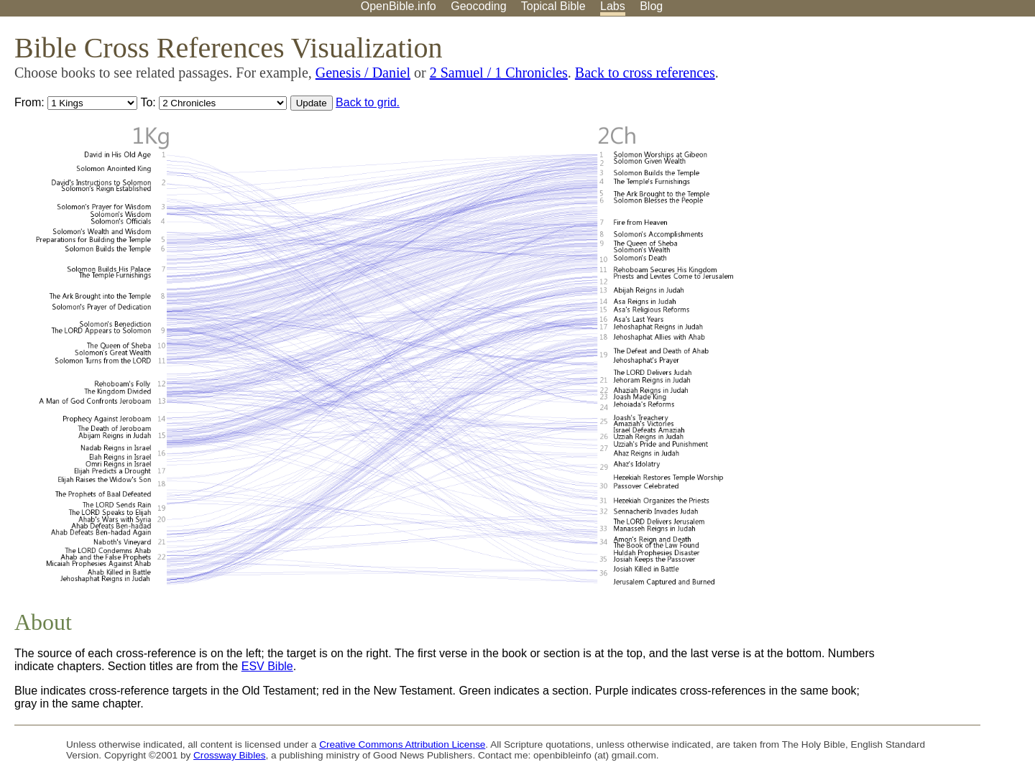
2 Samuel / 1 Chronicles (499, 72)
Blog (651, 6)
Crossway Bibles (229, 755)
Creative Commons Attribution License (402, 744)
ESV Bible (267, 666)
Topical (553, 6)
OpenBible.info (398, 6)
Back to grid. (368, 102)
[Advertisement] (890, 128)
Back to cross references (645, 72)
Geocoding (478, 6)
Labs (612, 6)
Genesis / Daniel (363, 72)
